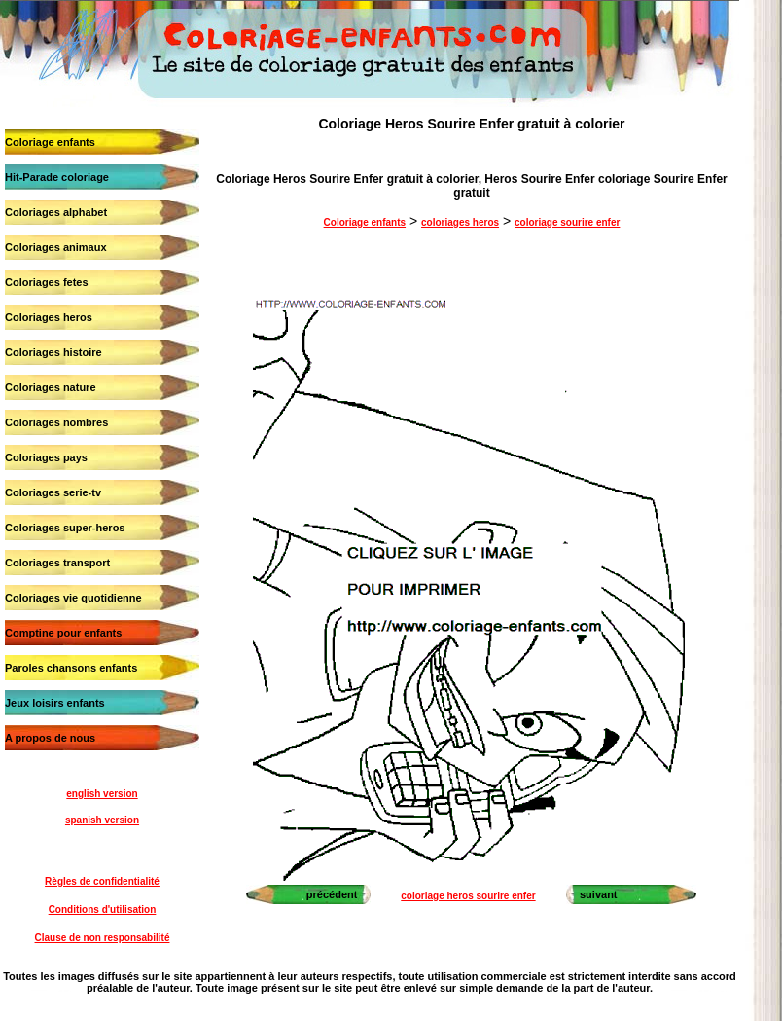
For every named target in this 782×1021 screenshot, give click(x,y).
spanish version (102, 820)
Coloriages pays (46, 457)
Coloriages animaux (56, 247)
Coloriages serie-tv (53, 492)
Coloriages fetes (47, 282)
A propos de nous (50, 738)
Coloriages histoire (53, 352)
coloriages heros (460, 222)
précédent (332, 894)
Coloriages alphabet (56, 212)
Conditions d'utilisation (103, 909)
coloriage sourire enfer (567, 222)
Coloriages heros (48, 317)
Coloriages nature (50, 387)
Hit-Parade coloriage (57, 177)
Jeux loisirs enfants (55, 703)
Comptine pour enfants (63, 632)
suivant (599, 894)
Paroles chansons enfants (71, 668)
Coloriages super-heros (64, 527)
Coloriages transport (57, 562)
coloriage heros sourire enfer (468, 896)
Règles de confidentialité (102, 881)
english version (101, 793)
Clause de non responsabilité (102, 937)
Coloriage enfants (50, 142)
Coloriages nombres (56, 422)
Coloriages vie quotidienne (73, 597)
